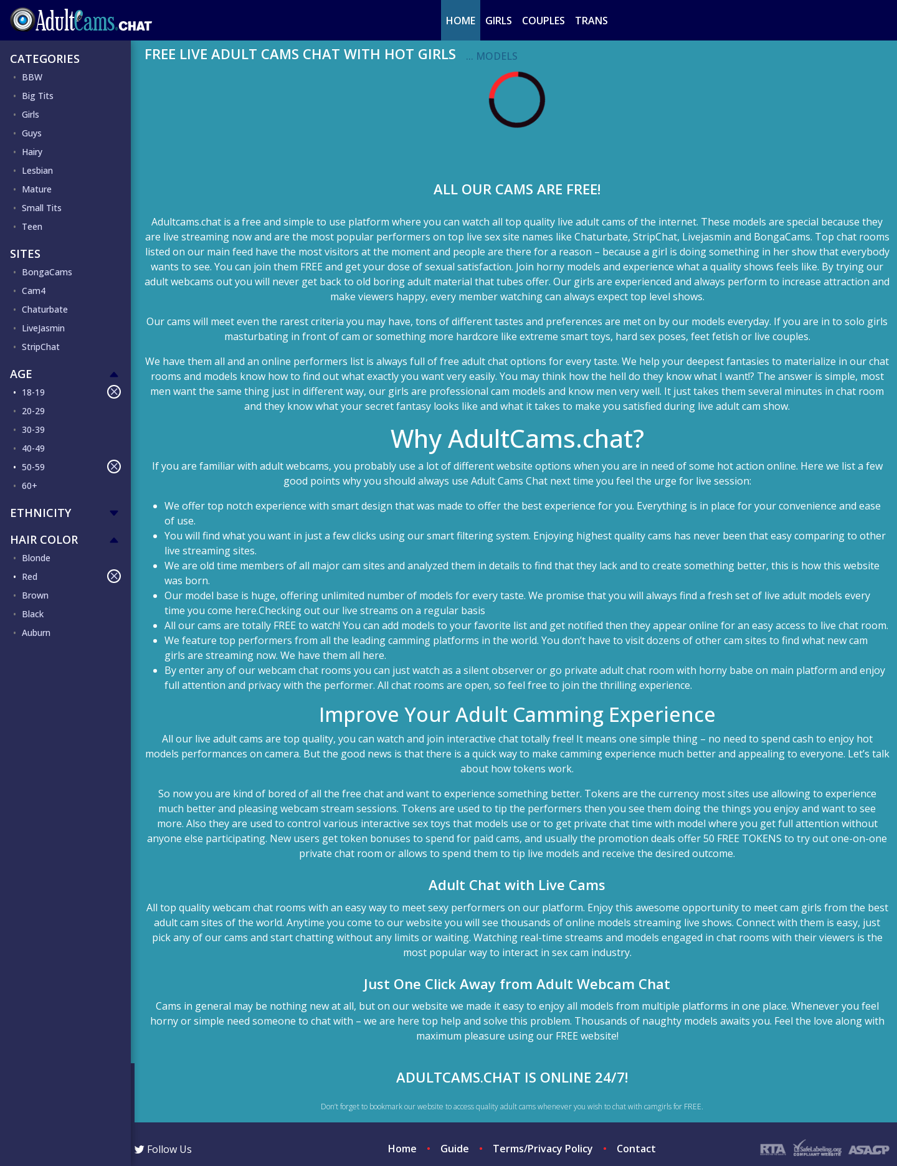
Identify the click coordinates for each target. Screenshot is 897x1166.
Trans (591, 20)
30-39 (33, 429)
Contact (636, 1148)
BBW (32, 77)
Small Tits (42, 208)
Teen (32, 226)
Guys (32, 133)
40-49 (33, 448)
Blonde (36, 558)
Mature (37, 189)
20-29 (33, 411)
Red (71, 576)
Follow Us (163, 1149)
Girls (498, 20)
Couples (543, 20)
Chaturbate (45, 309)
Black (33, 614)
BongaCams (47, 272)
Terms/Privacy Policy (543, 1148)
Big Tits (38, 96)
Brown (35, 595)
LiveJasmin (43, 328)
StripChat (41, 347)
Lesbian (37, 170)
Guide (454, 1148)
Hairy (32, 152)
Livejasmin (706, 237)
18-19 (71, 392)
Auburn (36, 632)
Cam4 (33, 290)
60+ (29, 485)
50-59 (71, 466)
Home (460, 20)
